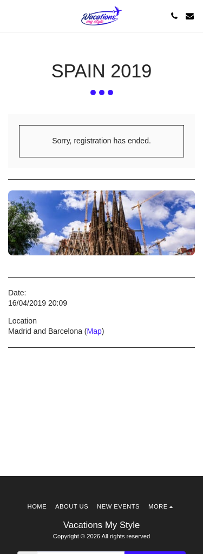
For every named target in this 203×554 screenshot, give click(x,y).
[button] (12, 15)
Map (94, 331)
